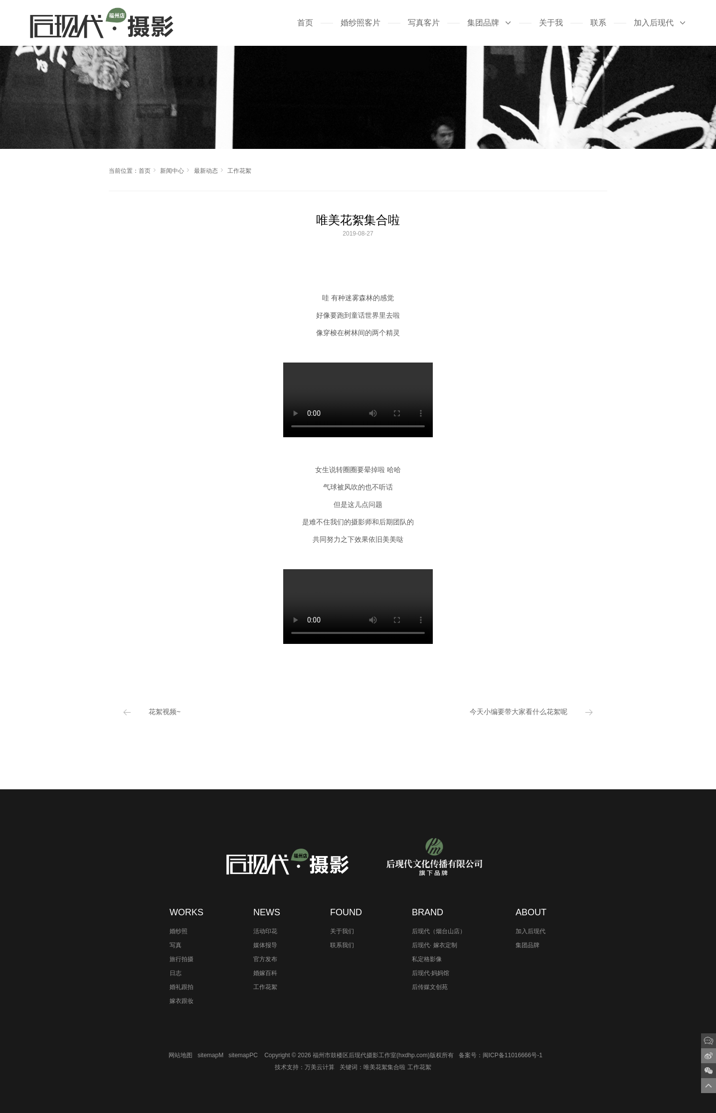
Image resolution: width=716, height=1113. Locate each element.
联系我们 (342, 945)
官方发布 (265, 959)
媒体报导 (265, 945)
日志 (175, 973)
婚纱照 (178, 931)
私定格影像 (427, 959)
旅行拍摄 (181, 959)
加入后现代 (530, 931)
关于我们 (342, 931)
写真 (175, 945)
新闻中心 (172, 170)
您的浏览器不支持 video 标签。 (358, 400)
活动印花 (265, 931)
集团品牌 (527, 945)
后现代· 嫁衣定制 (434, 945)
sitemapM (210, 1055)
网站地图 (180, 1055)
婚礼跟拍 (181, 987)
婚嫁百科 (265, 973)
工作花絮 (239, 170)
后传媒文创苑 (430, 987)
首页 (145, 170)
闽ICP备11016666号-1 (512, 1055)
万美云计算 (320, 1067)
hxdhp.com (413, 1055)
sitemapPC (243, 1055)
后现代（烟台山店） (439, 931)
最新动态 (206, 170)
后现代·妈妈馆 (430, 973)
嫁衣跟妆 (181, 1000)
